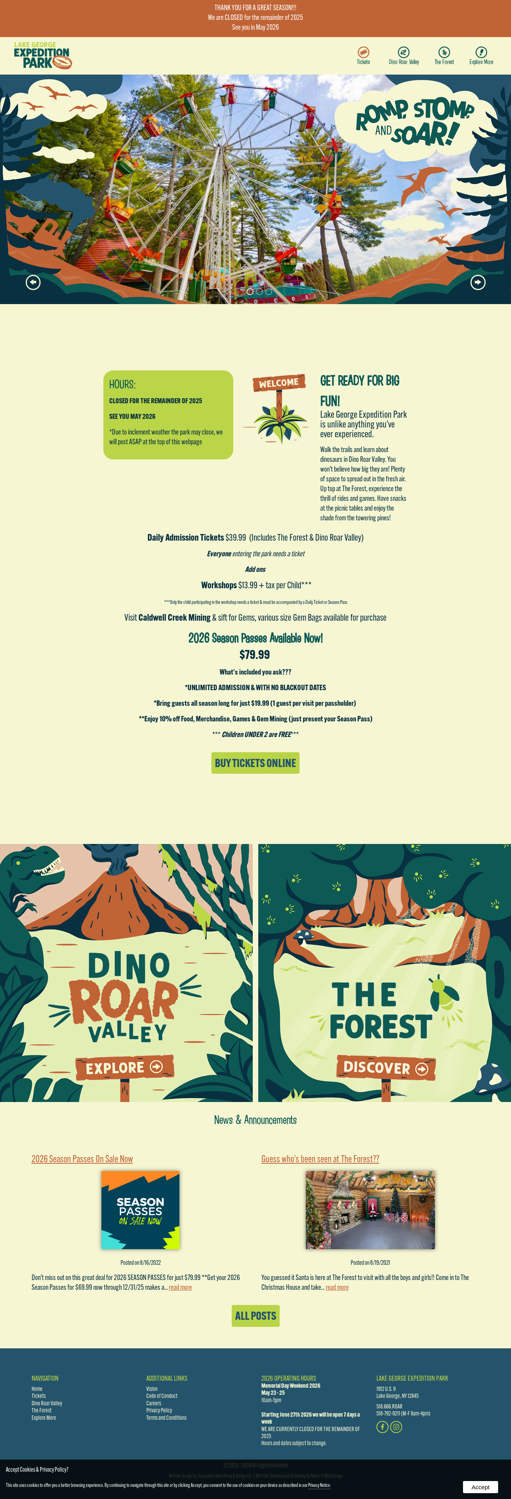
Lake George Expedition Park (412, 1379)
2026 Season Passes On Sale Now (82, 1159)
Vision (152, 1389)
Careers (153, 1404)
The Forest (444, 56)
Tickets (363, 56)
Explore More (481, 56)
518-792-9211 (388, 1414)
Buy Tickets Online (255, 764)
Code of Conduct (161, 1396)
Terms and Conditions (166, 1418)
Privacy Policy (159, 1411)
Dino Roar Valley (404, 56)
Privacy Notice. (319, 1485)
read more (180, 1288)
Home (37, 1389)
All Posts (255, 1317)
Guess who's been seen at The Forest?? (320, 1159)
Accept (481, 1487)
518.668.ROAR (389, 1407)
